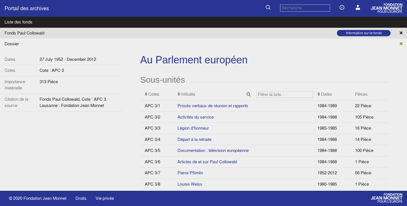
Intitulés (245, 94)
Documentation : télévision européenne (213, 150)
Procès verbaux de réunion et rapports (212, 106)
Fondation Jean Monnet (44, 198)
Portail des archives (27, 8)
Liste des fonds (19, 22)
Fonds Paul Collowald (24, 33)
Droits (80, 198)
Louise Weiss (189, 184)
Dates (324, 94)
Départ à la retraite (194, 139)
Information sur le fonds (364, 33)
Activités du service (195, 117)
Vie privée (105, 198)
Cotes (152, 94)
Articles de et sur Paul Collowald (207, 162)
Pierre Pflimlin (190, 173)
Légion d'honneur (193, 128)
